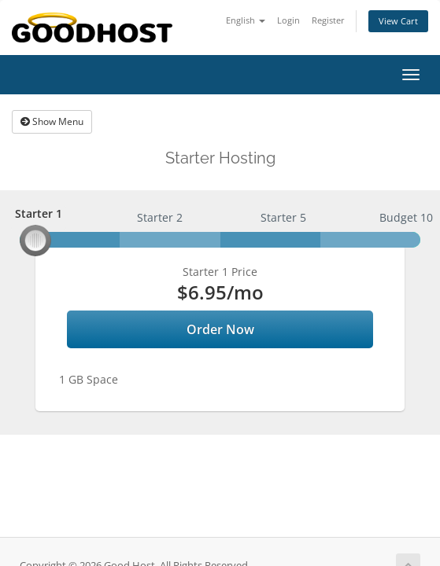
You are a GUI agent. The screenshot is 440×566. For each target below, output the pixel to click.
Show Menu (51, 121)
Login (288, 20)
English (245, 20)
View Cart (398, 21)
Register (328, 20)
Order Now (220, 329)
